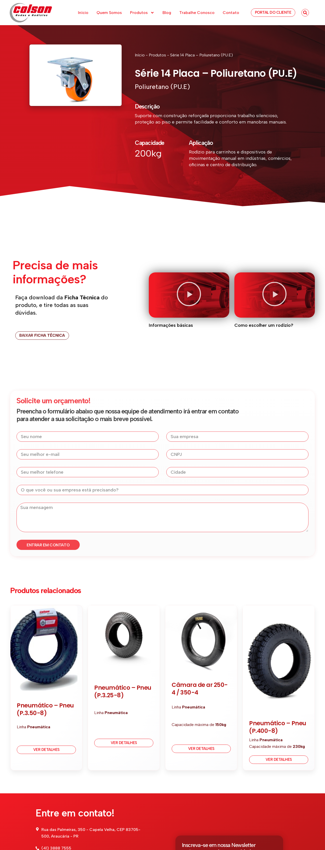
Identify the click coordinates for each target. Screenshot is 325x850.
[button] (305, 13)
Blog (166, 12)
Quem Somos (109, 12)
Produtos (142, 12)
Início (83, 12)
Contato (231, 12)
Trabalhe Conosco (197, 12)
